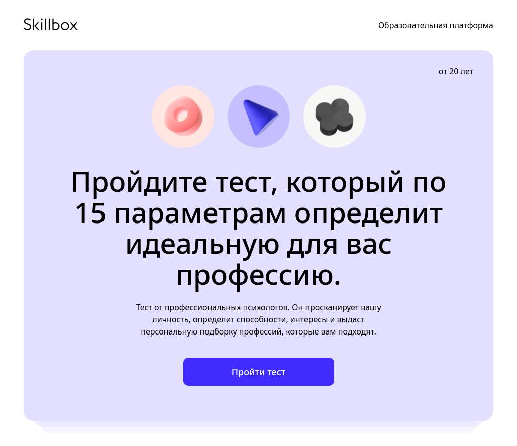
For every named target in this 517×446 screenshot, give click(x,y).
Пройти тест (259, 372)
